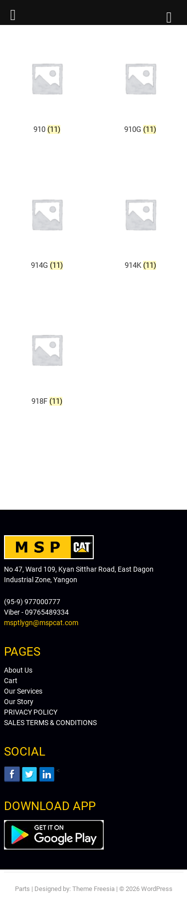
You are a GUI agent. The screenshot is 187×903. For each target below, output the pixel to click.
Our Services (23, 691)
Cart (10, 681)
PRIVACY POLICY (30, 712)
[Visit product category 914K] (140, 222)
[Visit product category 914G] (47, 222)
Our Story (18, 702)
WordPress (157, 889)
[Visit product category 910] (47, 86)
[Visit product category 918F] (47, 358)
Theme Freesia (93, 889)
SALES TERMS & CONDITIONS (50, 723)
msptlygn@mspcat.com (41, 623)
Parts (22, 889)
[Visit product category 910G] (140, 86)
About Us (18, 670)
